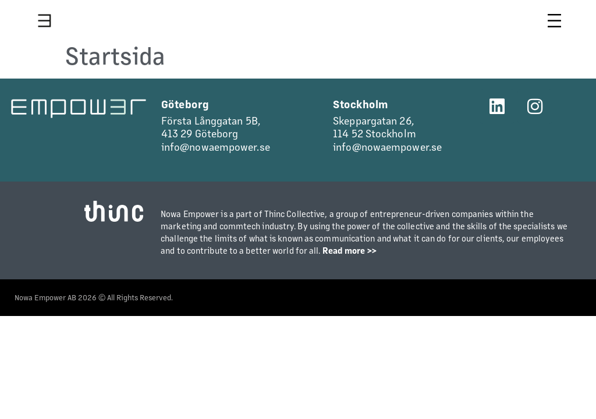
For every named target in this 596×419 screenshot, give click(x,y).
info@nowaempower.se (215, 146)
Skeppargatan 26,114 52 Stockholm (374, 126)
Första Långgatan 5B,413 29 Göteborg (210, 126)
